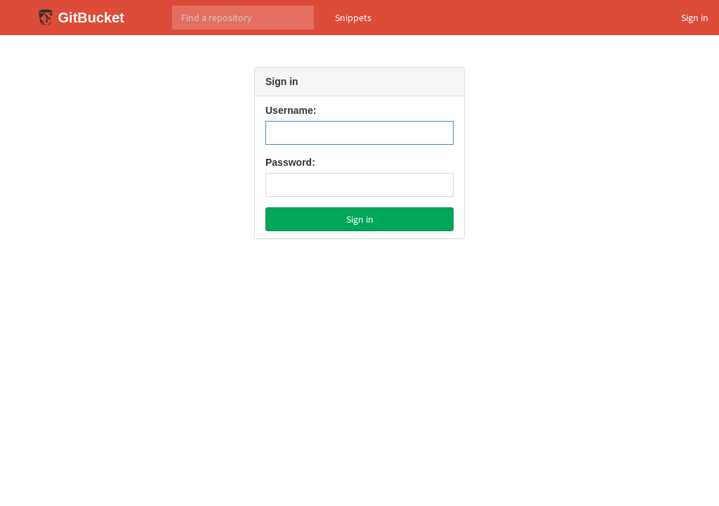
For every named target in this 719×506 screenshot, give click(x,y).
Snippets (353, 17)
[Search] (243, 18)
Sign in (694, 17)
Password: (290, 162)
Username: (290, 110)
